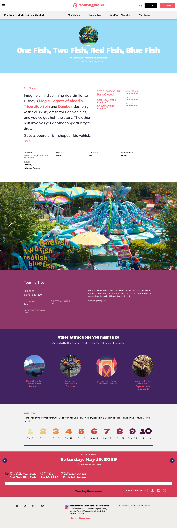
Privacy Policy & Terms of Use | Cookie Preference (134, 508)
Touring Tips (95, 14)
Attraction (78, 57)
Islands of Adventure (97, 57)
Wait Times (144, 14)
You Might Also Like (120, 14)
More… (27, 141)
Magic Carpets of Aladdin (61, 101)
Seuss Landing (30, 155)
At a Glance (74, 14)
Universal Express (32, 168)
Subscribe (167, 5)
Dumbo (64, 106)
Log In (151, 5)
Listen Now (80, 518)
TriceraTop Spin (37, 106)
